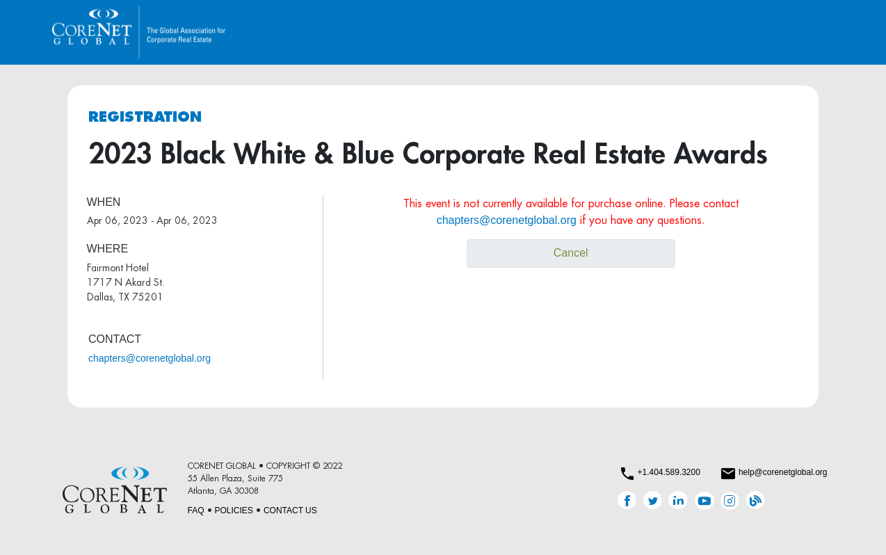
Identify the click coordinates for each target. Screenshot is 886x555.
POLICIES (234, 510)
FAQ (196, 510)
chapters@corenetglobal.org (149, 358)
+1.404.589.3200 (668, 472)
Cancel (571, 253)
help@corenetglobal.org (783, 472)
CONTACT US (290, 510)
